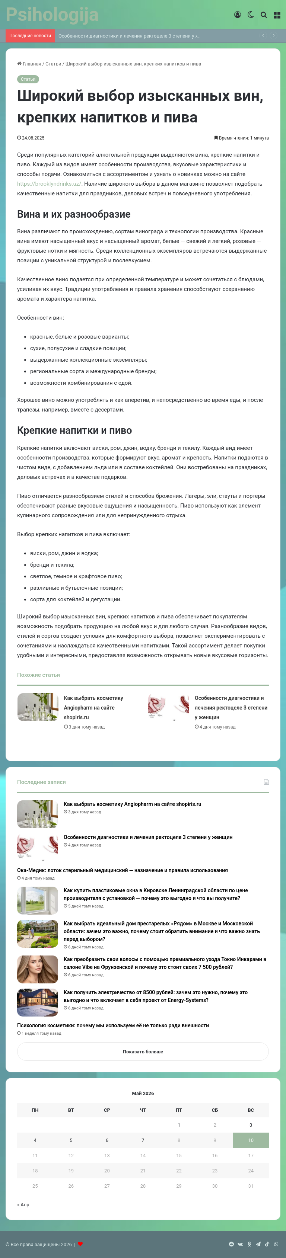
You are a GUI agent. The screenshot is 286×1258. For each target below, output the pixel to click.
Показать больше (143, 1051)
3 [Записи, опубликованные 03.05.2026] (251, 1125)
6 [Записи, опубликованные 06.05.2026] (107, 1140)
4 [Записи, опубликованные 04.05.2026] (35, 1140)
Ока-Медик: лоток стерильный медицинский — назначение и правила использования (122, 870)
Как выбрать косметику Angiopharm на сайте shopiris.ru (93, 707)
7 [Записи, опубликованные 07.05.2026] (143, 1140)
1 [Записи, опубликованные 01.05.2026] (179, 1125)
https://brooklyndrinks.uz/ (49, 183)
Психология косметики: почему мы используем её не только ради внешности (113, 1025)
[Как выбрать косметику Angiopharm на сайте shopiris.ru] (38, 707)
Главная (29, 64)
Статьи (53, 64)
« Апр (23, 1204)
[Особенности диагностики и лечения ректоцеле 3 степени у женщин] (168, 707)
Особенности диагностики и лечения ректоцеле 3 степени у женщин (136, 36)
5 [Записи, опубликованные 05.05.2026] (71, 1140)
